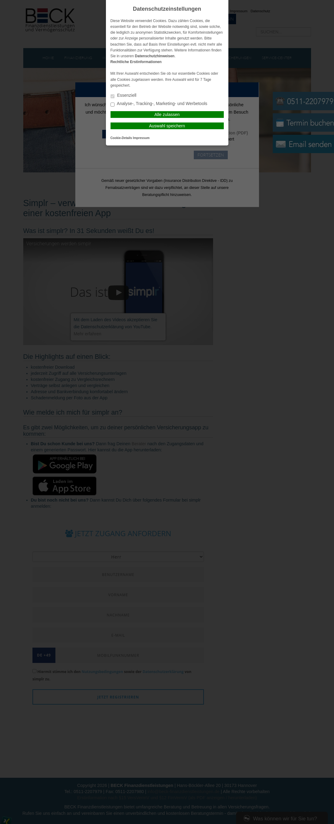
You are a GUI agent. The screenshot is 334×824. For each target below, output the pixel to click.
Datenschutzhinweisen (155, 56)
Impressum (141, 138)
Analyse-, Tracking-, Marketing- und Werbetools (159, 104)
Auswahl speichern (167, 125)
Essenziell (124, 95)
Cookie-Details (121, 138)
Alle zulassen (167, 114)
